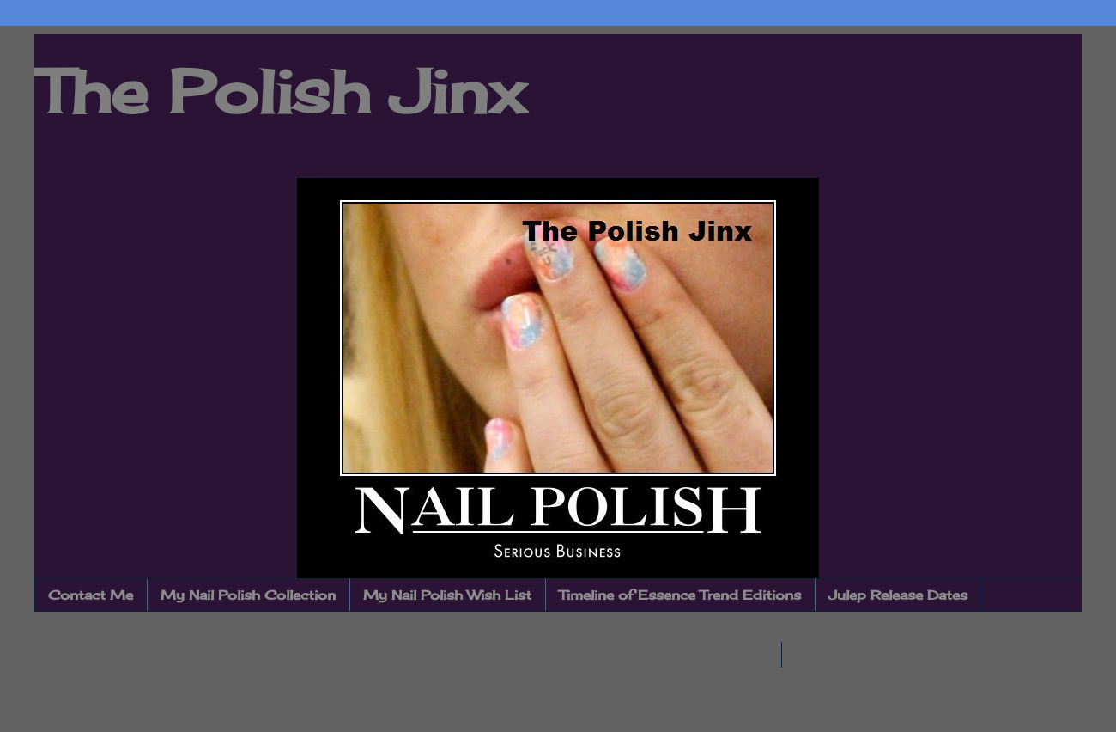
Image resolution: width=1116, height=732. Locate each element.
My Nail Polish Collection (248, 595)
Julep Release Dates (897, 595)
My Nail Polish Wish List (447, 595)
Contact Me (90, 595)
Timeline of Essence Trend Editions (680, 595)
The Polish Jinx (279, 91)
